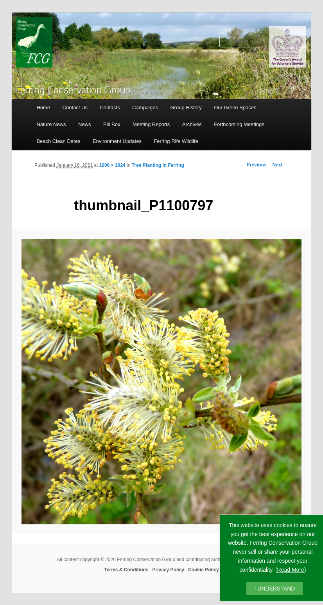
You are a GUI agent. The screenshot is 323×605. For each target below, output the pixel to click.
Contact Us (75, 107)
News (84, 124)
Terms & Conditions (126, 569)
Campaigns (145, 107)
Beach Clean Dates (58, 141)
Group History (185, 107)
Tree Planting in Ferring (158, 165)
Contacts (110, 107)
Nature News (51, 124)
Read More (290, 570)
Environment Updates (117, 141)
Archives (192, 124)
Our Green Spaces (235, 107)
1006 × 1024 (112, 165)
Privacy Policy (168, 569)
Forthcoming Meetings (239, 124)
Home (43, 107)
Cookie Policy (203, 569)
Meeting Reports (151, 124)
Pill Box (111, 124)
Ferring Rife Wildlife (176, 141)
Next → (280, 165)
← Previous (253, 165)
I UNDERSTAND (274, 588)
